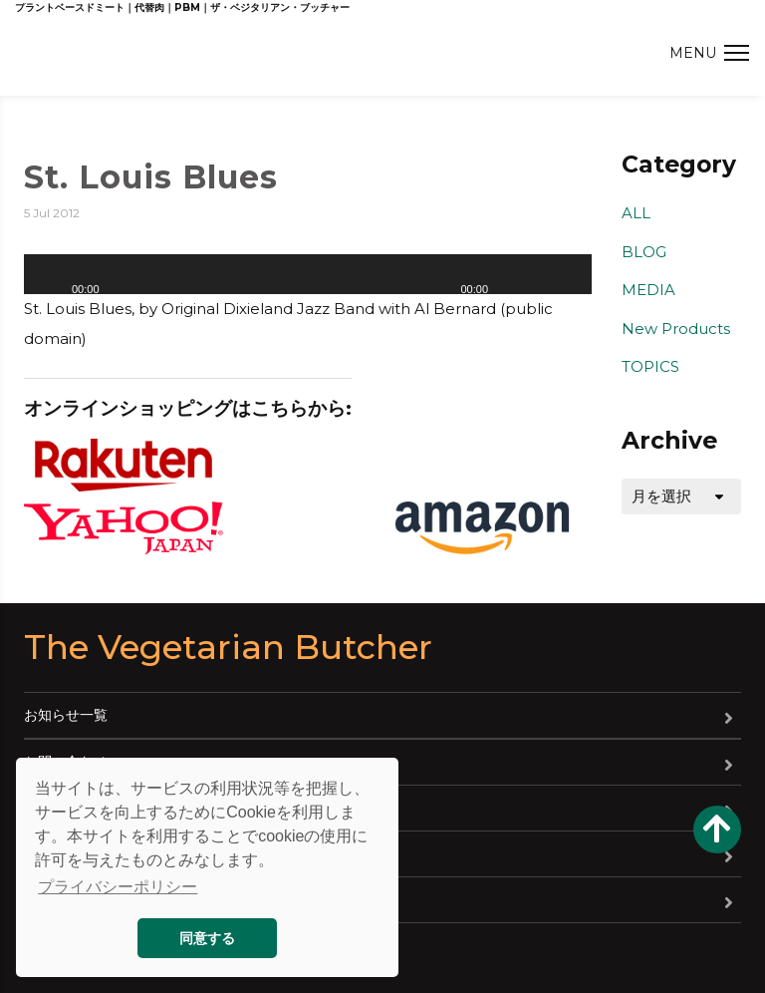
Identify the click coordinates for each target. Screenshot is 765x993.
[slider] (554, 281)
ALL (636, 212)
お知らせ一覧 (66, 715)
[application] (308, 274)
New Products (676, 328)
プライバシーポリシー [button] (117, 886)
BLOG (644, 251)
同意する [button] (207, 938)
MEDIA (648, 289)
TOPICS (650, 366)
